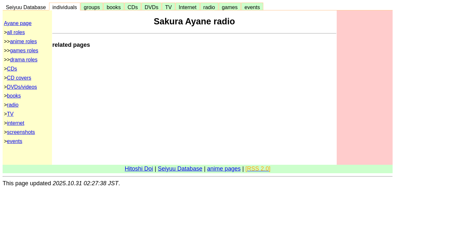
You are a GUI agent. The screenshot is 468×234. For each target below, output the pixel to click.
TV (168, 7)
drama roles (23, 59)
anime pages (223, 168)
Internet (188, 7)
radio (209, 7)
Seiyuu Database (26, 7)
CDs (133, 7)
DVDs (151, 7)
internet (15, 123)
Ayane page (18, 23)
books (114, 7)
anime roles (23, 41)
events (252, 7)
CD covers (19, 78)
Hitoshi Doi (139, 168)
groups (92, 7)
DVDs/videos (22, 87)
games (230, 7)
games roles (24, 50)
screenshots (21, 132)
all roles (16, 32)
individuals (64, 7)
